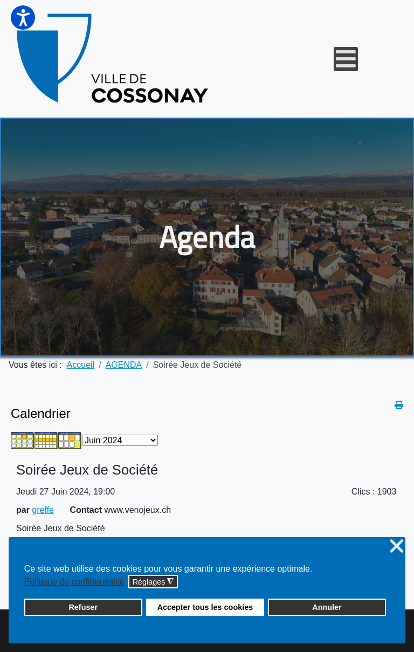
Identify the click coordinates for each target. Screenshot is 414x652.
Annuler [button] (326, 607)
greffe (43, 509)
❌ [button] (396, 546)
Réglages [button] (153, 582)
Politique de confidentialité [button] (74, 581)
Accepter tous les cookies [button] (205, 607)
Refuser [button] (83, 607)
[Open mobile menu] (346, 59)
